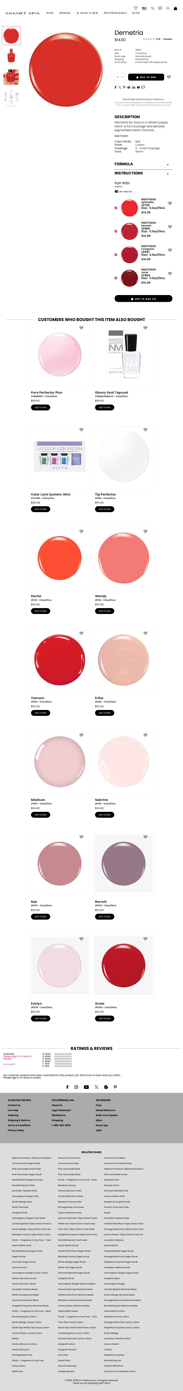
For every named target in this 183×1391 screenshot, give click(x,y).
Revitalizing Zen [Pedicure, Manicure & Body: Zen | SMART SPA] (112, 1360)
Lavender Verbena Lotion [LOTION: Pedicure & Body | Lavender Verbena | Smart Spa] (117, 1338)
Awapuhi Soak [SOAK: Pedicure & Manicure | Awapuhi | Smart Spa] (19, 1213)
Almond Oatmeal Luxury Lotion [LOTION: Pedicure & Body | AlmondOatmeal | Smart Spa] (75, 1338)
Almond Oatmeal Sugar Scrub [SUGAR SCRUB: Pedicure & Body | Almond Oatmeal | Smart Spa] (74, 1273)
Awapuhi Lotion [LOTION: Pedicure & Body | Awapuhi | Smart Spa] (66, 1344)
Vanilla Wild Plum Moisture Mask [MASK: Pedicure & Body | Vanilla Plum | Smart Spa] (76, 1295)
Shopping (57, 1120)
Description (127, 117)
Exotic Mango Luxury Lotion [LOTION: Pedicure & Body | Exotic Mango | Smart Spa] (26, 1322)
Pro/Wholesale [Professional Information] (115, 13)
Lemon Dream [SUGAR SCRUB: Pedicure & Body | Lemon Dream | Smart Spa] (19, 1267)
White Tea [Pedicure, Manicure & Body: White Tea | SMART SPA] (17, 1371)
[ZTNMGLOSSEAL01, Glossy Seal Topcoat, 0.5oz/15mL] (123, 361)
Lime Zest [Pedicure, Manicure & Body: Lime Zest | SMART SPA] (63, 1355)
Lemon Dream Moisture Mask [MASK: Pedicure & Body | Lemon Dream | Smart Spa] (73, 1306)
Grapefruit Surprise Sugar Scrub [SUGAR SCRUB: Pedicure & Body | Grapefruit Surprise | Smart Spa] (121, 1262)
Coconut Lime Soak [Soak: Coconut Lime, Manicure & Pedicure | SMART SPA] (68, 1163)
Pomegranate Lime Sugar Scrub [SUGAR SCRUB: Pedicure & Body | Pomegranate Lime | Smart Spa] (121, 1257)
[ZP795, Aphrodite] (142, 208)
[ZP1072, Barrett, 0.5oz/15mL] (123, 870)
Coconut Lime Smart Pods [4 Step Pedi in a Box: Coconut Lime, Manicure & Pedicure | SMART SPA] (118, 1163)
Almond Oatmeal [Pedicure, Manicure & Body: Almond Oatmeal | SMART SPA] (67, 1366)
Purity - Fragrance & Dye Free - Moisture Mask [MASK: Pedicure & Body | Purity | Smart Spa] (31, 1311)
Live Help (13, 1110)
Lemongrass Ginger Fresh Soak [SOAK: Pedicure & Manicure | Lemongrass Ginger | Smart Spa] (28, 1218)
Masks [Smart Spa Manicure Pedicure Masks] (15, 1338)
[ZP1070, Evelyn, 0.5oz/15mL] (59, 972)
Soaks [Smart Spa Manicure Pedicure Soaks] (107, 1213)
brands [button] (65, 13)
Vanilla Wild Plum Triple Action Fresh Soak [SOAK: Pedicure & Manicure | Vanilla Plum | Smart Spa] (123, 1224)
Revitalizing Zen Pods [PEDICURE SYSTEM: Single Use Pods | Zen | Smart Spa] (23, 1185)
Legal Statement (61, 1110)
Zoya (98, 1105)
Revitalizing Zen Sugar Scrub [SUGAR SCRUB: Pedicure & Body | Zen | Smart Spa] (27, 1251)
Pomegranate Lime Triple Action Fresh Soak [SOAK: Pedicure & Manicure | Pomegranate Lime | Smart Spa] (123, 1229)
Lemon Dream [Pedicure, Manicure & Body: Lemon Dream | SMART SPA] (111, 1344)
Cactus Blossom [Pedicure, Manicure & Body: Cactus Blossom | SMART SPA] (21, 1350)
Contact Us (14, 1105)
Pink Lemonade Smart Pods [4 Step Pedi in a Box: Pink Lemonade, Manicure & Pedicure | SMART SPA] (26, 1169)
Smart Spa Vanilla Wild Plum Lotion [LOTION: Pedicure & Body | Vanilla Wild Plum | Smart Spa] (77, 1328)
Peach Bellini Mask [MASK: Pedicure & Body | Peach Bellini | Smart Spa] (68, 1311)
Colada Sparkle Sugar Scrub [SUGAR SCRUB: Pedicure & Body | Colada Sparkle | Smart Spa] (119, 1251)
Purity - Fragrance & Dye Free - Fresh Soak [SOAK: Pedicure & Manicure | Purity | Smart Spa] (31, 1240)
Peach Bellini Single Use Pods (27, 1180)
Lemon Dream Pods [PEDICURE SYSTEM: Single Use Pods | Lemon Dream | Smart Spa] (114, 1196)
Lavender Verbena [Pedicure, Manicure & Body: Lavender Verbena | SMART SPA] (113, 1240)
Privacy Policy (16, 1130)
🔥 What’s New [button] (87, 13)
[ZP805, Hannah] (142, 231)
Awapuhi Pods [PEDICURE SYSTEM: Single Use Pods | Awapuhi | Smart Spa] (111, 1180)
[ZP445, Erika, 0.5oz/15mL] (123, 666)
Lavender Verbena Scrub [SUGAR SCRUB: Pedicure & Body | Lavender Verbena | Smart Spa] (117, 1267)
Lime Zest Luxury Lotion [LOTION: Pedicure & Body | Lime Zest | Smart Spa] (70, 1322)
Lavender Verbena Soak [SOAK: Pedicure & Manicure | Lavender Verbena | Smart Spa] (116, 1218)
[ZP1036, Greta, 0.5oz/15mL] (123, 972)
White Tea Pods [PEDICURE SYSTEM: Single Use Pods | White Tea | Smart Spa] (20, 1207)
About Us (57, 1105)
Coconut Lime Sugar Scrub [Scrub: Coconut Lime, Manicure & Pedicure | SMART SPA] (26, 1163)
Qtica (99, 1120)
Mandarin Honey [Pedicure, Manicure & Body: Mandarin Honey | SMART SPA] (67, 1185)
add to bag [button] (142, 77)
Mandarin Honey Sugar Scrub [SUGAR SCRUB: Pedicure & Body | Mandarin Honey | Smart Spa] (73, 1257)
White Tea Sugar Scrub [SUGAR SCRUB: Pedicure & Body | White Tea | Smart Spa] (70, 1267)
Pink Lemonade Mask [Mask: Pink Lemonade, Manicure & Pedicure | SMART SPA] (69, 1174)
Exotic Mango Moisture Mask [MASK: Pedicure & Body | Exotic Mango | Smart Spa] (119, 1295)
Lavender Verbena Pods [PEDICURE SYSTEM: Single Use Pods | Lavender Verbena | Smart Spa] (24, 1191)
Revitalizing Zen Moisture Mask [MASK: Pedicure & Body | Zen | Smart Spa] (120, 1306)
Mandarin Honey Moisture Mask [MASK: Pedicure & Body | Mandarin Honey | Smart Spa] (75, 1300)
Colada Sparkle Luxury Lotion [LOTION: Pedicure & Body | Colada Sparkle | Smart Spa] (73, 1333)
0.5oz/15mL (131, 53)
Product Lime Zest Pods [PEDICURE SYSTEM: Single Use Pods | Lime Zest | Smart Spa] (116, 1207)
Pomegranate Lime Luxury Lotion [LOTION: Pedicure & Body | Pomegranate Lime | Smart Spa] (121, 1322)
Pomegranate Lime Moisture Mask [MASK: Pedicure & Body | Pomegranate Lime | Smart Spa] (122, 1300)
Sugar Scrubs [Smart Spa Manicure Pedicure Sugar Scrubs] (19, 1257)
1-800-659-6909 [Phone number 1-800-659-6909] (61, 1125)
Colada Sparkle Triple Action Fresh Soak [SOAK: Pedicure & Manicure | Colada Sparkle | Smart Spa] (31, 1224)
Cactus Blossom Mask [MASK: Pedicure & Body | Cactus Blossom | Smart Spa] (24, 1284)
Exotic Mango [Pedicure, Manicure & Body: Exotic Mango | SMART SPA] (111, 1333)
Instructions (142, 173)
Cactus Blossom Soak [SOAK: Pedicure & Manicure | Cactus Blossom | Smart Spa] (69, 1213)
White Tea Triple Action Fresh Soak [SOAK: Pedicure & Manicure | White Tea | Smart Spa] (76, 1224)
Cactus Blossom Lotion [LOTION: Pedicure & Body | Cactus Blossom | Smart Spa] (24, 1344)
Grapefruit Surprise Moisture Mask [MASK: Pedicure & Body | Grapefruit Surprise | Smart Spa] (30, 1306)
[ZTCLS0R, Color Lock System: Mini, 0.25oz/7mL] (59, 463)
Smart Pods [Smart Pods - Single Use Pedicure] (64, 1360)
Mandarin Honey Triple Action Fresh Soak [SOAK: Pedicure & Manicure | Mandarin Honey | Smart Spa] (31, 1235)
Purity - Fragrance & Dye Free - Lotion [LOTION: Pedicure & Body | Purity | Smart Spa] (77, 1317)
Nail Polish (121, 136)
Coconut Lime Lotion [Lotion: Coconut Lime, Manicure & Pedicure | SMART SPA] (69, 1158)
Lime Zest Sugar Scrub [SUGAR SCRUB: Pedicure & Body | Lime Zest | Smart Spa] (23, 1262)
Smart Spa (102, 1125)
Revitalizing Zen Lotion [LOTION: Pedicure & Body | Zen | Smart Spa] (24, 1317)
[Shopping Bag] (175, 8)
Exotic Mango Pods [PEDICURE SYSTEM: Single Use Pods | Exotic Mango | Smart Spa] (22, 1202)
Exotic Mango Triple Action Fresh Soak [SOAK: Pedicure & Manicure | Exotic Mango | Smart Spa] (31, 1229)
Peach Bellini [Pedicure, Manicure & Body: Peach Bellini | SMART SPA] (111, 1245)
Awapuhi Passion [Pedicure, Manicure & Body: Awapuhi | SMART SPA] (67, 1350)
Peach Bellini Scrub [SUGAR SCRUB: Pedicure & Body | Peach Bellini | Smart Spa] (68, 1245)
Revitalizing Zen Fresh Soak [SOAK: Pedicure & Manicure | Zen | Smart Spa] (72, 1240)
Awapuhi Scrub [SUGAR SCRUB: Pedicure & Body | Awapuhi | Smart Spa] (66, 1278)
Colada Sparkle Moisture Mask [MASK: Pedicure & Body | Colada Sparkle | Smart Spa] (120, 1289)
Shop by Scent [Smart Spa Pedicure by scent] (111, 1185)
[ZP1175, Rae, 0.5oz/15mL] (59, 870)
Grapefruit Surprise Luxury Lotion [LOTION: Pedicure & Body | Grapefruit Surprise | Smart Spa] (121, 1328)
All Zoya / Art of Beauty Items (120, 1371)
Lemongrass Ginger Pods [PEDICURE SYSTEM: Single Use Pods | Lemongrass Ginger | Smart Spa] (25, 1196)
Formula (142, 164)
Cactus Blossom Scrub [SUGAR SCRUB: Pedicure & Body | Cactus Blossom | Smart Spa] (24, 1278)
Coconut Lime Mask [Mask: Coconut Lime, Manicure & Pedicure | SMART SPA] (114, 1158)
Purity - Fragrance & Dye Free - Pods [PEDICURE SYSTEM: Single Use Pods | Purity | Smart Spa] (77, 1180)
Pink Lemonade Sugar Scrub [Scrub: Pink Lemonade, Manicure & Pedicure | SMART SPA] (27, 1174)
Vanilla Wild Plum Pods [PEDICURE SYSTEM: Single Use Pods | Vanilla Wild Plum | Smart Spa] (70, 1196)
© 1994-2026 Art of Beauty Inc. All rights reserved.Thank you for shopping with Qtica (91, 1382)
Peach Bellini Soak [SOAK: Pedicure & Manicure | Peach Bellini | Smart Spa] (21, 1245)
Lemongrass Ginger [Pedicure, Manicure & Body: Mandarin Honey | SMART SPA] (114, 1284)
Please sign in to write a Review (17, 1057)
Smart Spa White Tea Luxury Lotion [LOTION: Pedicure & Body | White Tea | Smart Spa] (30, 1328)
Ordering (13, 1115)
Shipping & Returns (19, 1120)
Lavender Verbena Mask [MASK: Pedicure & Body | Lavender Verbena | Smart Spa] (25, 1289)
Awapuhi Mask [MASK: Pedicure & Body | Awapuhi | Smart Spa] (112, 1278)
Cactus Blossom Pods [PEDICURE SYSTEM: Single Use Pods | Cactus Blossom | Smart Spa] (69, 1191)
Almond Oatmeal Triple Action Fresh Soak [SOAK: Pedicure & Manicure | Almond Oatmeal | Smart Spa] (77, 1218)
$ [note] (145, 212)
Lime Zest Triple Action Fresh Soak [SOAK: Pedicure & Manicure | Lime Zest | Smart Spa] (76, 1229)
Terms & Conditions (19, 1125)
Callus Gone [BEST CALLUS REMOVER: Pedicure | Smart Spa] (18, 1366)
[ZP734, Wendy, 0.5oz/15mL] (123, 565)
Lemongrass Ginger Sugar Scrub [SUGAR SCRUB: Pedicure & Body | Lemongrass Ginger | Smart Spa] (121, 1273)
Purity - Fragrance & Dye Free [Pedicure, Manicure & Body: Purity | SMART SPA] (27, 1360)
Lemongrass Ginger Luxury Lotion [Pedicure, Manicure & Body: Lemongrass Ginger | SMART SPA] (30, 1273)
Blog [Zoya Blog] (136, 13)
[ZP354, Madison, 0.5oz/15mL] (59, 768)
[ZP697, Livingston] (142, 255)
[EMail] (138, 87)
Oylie (99, 1130)
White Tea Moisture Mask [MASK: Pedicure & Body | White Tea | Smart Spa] (25, 1295)
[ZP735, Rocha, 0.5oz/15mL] (59, 565)
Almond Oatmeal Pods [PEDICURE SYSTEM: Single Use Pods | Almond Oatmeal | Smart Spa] (116, 1191)
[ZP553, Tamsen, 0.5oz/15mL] (59, 666)
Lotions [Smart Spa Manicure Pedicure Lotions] (108, 1350)
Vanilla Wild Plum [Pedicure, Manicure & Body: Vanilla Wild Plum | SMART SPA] (113, 1366)
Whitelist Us (58, 1115)
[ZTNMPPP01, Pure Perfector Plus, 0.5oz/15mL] (59, 361)
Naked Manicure (105, 1110)
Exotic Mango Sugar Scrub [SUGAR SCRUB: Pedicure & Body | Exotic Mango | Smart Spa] (72, 1262)
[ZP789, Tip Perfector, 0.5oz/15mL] (123, 463)
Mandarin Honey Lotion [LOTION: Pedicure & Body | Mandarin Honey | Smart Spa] (116, 1317)
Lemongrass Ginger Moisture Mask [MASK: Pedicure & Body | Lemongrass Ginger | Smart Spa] (76, 1284)
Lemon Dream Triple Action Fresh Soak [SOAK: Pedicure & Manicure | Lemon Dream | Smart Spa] (123, 1235)
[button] (23, 13)
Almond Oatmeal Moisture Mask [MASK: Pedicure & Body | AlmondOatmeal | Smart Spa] (75, 1289)
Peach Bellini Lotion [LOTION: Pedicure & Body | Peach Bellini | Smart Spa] (114, 1311)
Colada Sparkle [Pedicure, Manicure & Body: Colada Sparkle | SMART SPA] (66, 1371)
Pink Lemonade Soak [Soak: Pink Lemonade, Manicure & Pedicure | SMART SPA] (69, 1169)
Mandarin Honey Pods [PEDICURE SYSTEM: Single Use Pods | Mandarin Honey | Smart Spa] (70, 1202)
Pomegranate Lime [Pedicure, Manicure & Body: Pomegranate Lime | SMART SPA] (22, 1355)
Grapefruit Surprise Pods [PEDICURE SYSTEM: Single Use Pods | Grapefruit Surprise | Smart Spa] (117, 1202)
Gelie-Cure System (107, 1115)
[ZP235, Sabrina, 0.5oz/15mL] (123, 768)
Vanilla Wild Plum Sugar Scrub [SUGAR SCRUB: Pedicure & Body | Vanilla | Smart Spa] (74, 1251)
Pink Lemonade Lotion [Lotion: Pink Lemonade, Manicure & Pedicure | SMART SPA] (116, 1174)
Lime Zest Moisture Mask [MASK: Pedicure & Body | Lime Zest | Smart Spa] (25, 1300)
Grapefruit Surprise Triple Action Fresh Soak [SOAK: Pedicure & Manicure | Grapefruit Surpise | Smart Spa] (77, 1235)
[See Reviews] (157, 39)
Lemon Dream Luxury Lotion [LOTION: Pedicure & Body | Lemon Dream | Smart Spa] (27, 1333)
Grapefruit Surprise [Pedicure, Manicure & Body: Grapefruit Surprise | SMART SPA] (114, 1355)
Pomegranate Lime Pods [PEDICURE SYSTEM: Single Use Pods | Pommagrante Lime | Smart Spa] (71, 1207)
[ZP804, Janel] (142, 278)
